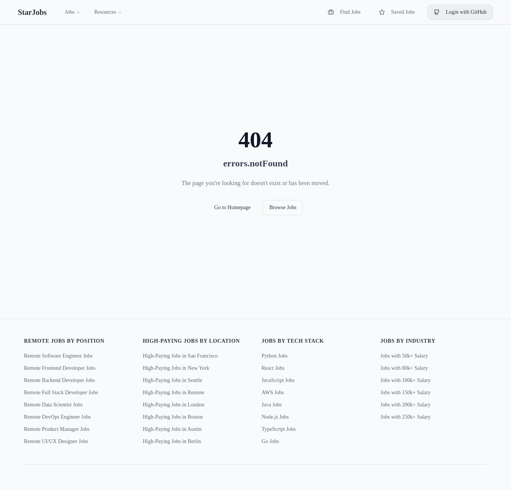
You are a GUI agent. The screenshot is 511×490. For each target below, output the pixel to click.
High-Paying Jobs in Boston (173, 417)
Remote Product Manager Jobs (56, 429)
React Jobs (273, 368)
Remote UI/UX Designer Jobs (56, 441)
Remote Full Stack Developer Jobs (61, 392)
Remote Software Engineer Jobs (58, 356)
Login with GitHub (460, 12)
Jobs (73, 12)
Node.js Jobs (275, 417)
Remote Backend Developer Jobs (59, 380)
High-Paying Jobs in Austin (172, 429)
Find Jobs (344, 12)
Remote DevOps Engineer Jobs (57, 417)
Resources (108, 12)
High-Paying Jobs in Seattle (172, 380)
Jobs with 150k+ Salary (405, 392)
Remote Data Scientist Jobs (53, 405)
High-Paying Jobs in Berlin (172, 441)
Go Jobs (270, 441)
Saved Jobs (397, 12)
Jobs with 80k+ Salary (404, 368)
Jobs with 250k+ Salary (405, 417)
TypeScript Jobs (279, 429)
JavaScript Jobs (278, 380)
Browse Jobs (282, 207)
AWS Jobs (273, 392)
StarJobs (32, 12)
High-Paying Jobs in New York (176, 368)
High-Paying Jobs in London (173, 405)
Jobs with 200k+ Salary (405, 405)
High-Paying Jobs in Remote (173, 392)
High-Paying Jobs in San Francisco (180, 356)
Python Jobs (274, 356)
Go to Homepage (232, 207)
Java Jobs (272, 405)
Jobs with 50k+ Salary (404, 356)
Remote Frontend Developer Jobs (60, 368)
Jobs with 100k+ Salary (405, 380)
